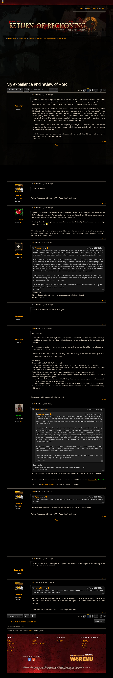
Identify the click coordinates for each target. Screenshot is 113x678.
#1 (34, 95)
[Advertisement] (56, 59)
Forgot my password (38, 643)
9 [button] (101, 90)
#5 (34, 305)
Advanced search (80, 30)
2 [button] (90, 90)
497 (21, 342)
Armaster (19, 106)
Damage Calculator (48, 484)
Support (84, 640)
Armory (9, 645)
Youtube (84, 645)
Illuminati (19, 340)
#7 (34, 404)
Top (104, 142)
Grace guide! (92, 480)
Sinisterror (18, 219)
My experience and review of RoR (55, 38)
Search (102, 34)
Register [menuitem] (95, 8)
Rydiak (19, 415)
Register (34, 640)
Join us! (9, 650)
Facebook (84, 642)
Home (9, 640)
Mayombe (19, 316)
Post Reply (14, 90)
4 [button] (94, 90)
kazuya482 (18, 570)
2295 (20, 198)
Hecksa (30, 631)
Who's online (11, 643)
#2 (34, 184)
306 (21, 257)
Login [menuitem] (102, 8)
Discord (84, 647)
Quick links (79, 8)
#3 (34, 208)
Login (33, 642)
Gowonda (59, 640)
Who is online (17, 626)
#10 (34, 582)
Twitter (83, 643)
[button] (84, 90)
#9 (34, 559)
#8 (34, 491)
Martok (19, 195)
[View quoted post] (48, 248)
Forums (9, 642)
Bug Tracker (11, 647)
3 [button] (92, 90)
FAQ (88, 8)
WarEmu (59, 642)
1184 (20, 421)
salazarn (18, 254)
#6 (34, 328)
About (8, 649)
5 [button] (97, 90)
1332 (20, 222)
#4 (34, 242)
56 (21, 573)
